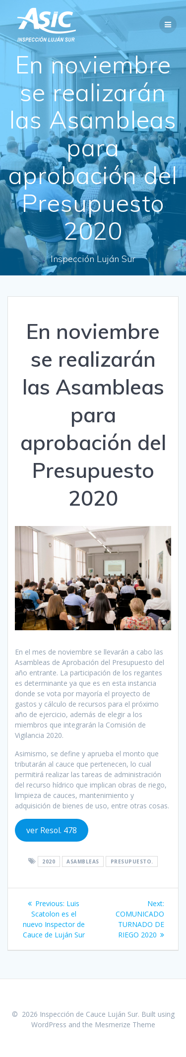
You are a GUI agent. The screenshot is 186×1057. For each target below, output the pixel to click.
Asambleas (82, 861)
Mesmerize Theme (125, 1024)
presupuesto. (132, 861)
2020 (48, 861)
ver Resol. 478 (51, 830)
